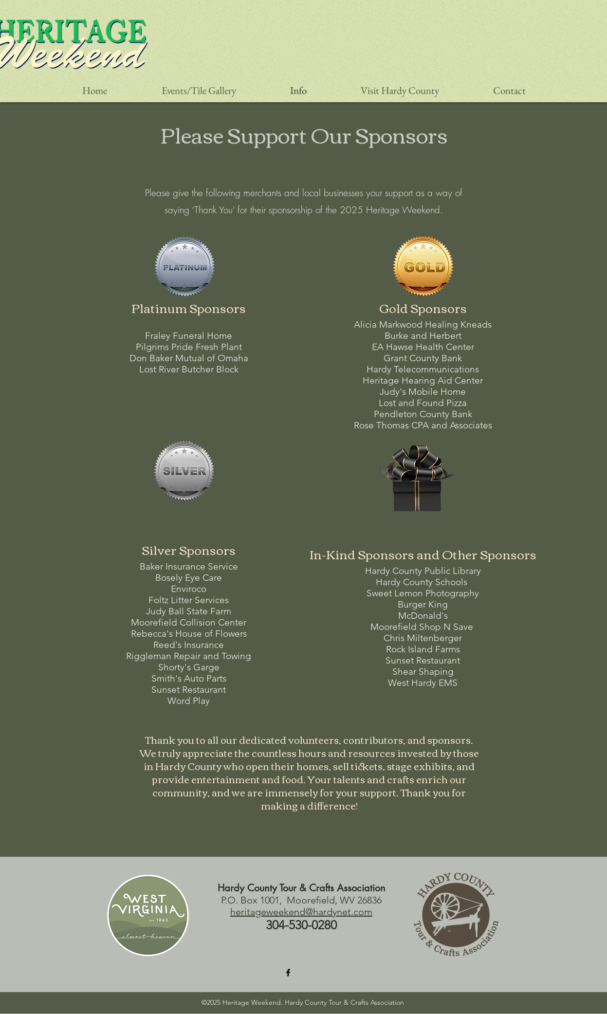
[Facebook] (288, 972)
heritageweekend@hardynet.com (301, 912)
